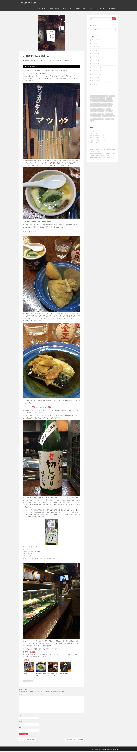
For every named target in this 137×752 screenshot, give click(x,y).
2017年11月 (94, 71)
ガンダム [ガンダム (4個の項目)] (92, 104)
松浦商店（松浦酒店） (29, 653)
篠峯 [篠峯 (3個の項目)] (100, 117)
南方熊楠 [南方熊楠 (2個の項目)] (108, 109)
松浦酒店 (30, 682)
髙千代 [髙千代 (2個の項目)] (91, 122)
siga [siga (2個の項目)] (107, 97)
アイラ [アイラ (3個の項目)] (98, 102)
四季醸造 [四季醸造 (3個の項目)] (92, 112)
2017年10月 (94, 75)
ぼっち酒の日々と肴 (28, 3)
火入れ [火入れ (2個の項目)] (91, 117)
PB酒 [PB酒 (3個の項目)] (103, 97)
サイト (20, 728)
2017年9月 (94, 78)
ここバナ (85, 9)
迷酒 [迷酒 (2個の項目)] (98, 119)
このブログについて (99, 9)
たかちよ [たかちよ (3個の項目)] (97, 99)
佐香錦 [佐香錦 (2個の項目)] (97, 109)
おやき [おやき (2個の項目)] (91, 99)
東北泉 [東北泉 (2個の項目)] (91, 114)
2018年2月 (94, 61)
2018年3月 (94, 58)
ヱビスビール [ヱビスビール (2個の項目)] (102, 107)
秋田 (53, 62)
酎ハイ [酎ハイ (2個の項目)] (102, 119)
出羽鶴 (25, 682)
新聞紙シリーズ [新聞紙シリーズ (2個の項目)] (109, 112)
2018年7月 (94, 44)
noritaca (37, 62)
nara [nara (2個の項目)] (99, 97)
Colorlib (104, 750)
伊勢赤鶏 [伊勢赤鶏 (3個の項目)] (92, 109)
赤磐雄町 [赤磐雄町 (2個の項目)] (108, 117)
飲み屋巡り (77, 9)
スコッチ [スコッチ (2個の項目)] (111, 104)
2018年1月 (94, 65)
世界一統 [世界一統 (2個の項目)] (109, 107)
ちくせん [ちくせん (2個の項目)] (103, 99)
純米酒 (57, 62)
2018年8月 (94, 41)
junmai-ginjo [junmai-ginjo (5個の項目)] (93, 97)
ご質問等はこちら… (111, 9)
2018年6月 (94, 48)
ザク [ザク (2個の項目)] (97, 104)
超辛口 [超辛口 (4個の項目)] (113, 117)
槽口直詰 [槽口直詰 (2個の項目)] (102, 114)
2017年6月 (94, 85)
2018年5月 (94, 51)
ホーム (38, 9)
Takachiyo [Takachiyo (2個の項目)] (111, 97)
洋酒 (69, 9)
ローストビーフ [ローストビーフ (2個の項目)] (94, 107)
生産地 (57, 9)
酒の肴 (51, 9)
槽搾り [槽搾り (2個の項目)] (107, 114)
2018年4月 (94, 54)
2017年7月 (94, 82)
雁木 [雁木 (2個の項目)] (112, 119)
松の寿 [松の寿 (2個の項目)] (96, 114)
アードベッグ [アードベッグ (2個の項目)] (105, 102)
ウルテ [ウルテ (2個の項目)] (111, 102)
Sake (90, 9)
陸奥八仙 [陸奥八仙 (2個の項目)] (107, 119)
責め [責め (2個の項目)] (103, 117)
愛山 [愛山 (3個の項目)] (103, 112)
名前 (20, 716)
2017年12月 (94, 68)
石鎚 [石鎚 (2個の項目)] (96, 117)
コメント (21, 695)
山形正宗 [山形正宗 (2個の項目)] (98, 112)
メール (21, 722)
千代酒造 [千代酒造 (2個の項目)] (103, 109)
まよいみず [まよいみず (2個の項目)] (92, 102)
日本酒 (43, 9)
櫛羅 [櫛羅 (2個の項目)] (111, 114)
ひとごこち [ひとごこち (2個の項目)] (109, 99)
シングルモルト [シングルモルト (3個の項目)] (103, 104)
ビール (64, 9)
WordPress (115, 750)
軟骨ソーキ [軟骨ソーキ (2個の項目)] (92, 119)
